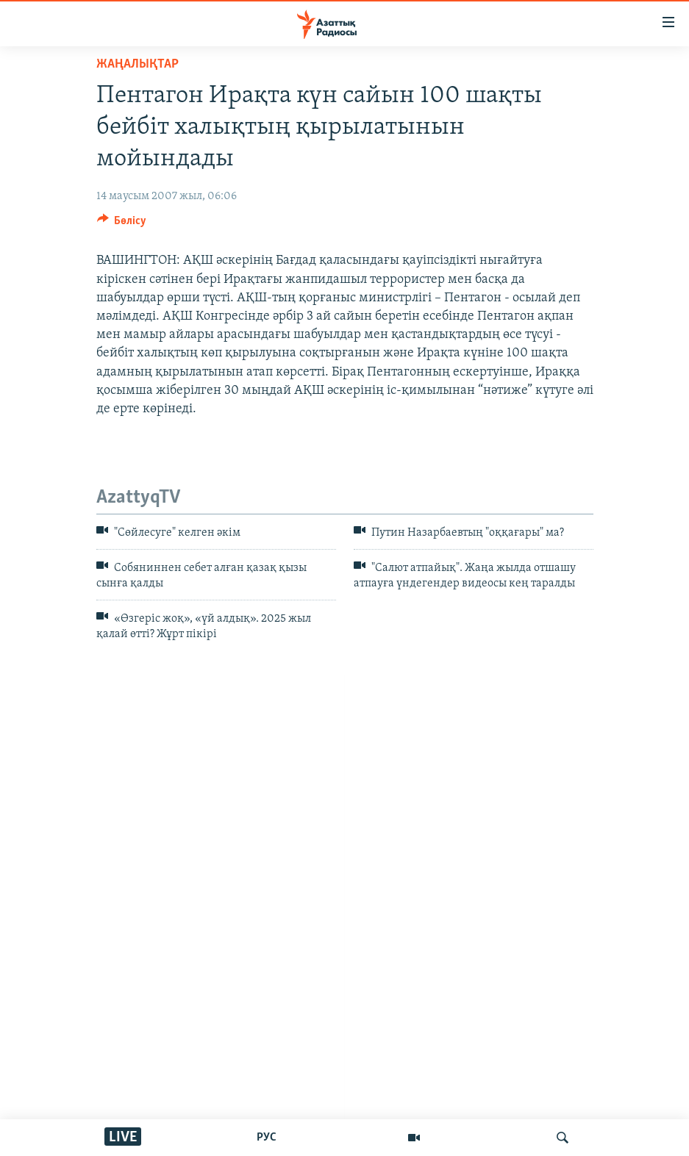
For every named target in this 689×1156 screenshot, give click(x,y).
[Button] (122, 224)
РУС (266, 1138)
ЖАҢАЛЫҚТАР (137, 64)
